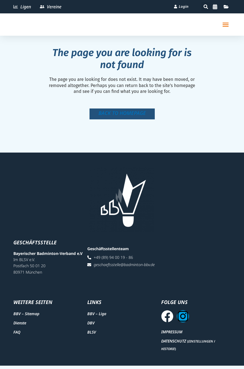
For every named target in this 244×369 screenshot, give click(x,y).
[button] (205, 6)
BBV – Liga (96, 315)
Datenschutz (173, 344)
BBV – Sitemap (26, 315)
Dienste (19, 324)
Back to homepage (122, 113)
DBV (91, 324)
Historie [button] (168, 352)
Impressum (171, 335)
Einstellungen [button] (200, 345)
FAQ (16, 334)
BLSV (91, 334)
